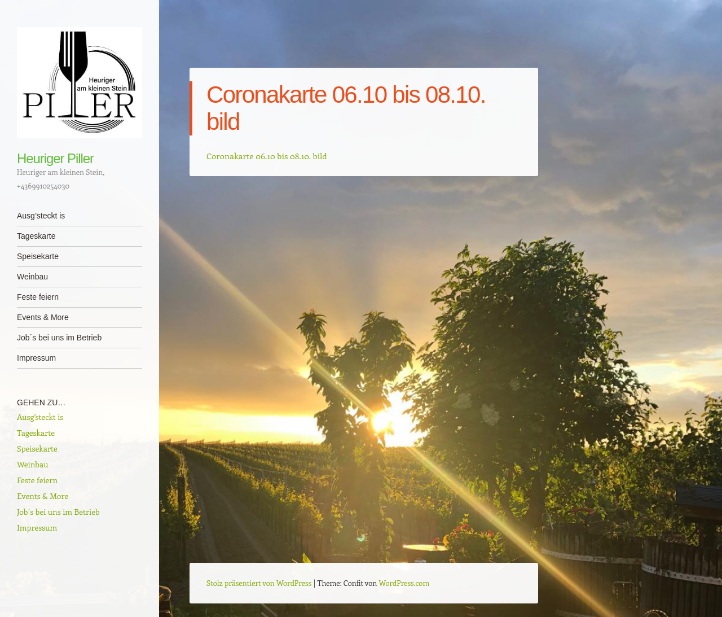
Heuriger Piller (55, 158)
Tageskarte (36, 235)
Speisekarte (38, 256)
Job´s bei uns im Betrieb (59, 337)
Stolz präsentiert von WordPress (258, 583)
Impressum (36, 357)
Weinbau (32, 276)
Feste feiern (38, 296)
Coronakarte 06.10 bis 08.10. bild (266, 155)
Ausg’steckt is (41, 215)
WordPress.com (404, 583)
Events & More (43, 317)
